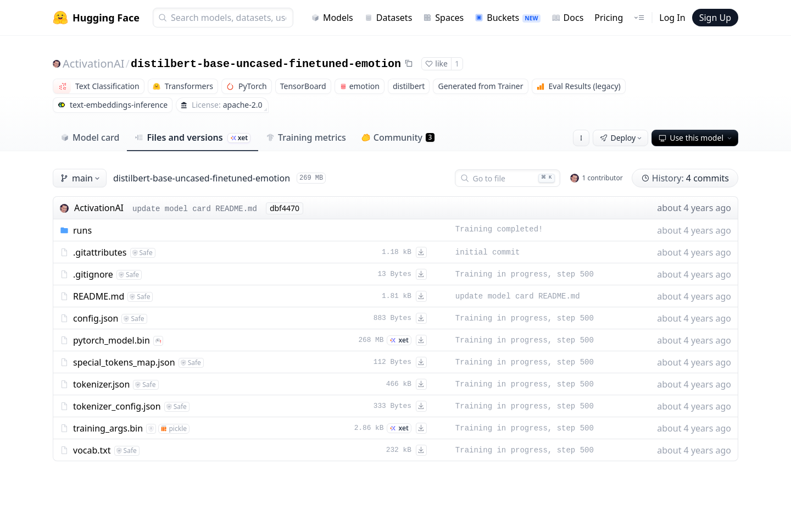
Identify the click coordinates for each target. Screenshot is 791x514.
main (81, 178)
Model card (89, 137)
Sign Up (715, 18)
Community (398, 137)
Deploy (622, 137)
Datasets (388, 18)
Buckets (507, 18)
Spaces (443, 18)
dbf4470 (284, 208)
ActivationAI (94, 63)
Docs (568, 18)
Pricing (608, 18)
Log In (672, 18)
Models (332, 18)
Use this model (696, 137)
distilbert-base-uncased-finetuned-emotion (266, 64)
